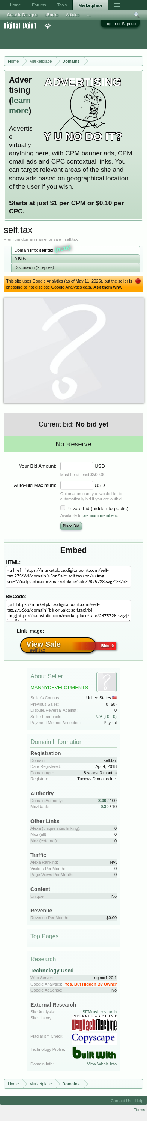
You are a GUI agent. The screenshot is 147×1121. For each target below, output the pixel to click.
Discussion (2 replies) (34, 267)
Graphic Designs (22, 14)
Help (139, 1100)
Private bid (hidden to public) (97, 508)
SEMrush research (99, 1012)
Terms (139, 1109)
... (88, 14)
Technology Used (52, 971)
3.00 (102, 800)
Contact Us (121, 1100)
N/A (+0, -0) (106, 716)
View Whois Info (102, 1064)
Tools (62, 5)
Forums (39, 5)
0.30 (104, 806)
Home (15, 5)
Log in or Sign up (120, 23)
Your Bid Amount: (38, 466)
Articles (73, 14)
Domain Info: (43, 249)
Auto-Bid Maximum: (35, 485)
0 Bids (20, 259)
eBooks (51, 14)
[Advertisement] (60, 39)
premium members (99, 515)
